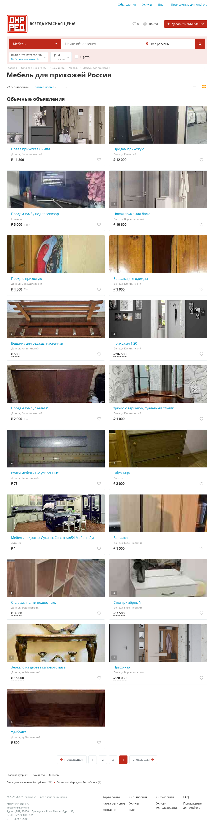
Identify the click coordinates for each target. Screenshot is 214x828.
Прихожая (121, 667)
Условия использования (167, 805)
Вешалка (120, 537)
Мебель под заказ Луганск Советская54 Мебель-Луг (53, 537)
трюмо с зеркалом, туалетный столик (143, 408)
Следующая (143, 760)
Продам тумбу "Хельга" (29, 408)
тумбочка (19, 732)
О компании (165, 797)
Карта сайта (111, 797)
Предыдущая (71, 760)
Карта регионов (113, 803)
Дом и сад (39, 775)
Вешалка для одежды (130, 278)
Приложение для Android (189, 4)
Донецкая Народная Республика (27, 782)
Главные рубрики (17, 775)
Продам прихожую (128, 149)
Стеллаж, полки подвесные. (33, 602)
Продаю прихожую (26, 278)
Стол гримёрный (127, 602)
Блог (161, 4)
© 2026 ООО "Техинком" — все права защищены (37, 797)
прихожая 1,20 (125, 343)
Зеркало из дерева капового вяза (38, 667)
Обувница (121, 473)
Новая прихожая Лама (131, 214)
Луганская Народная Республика (77, 782)
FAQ (186, 797)
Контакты (109, 810)
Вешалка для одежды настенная (37, 343)
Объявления (127, 4)
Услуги (147, 4)
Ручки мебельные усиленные (35, 473)
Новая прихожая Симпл (30, 149)
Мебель (54, 775)
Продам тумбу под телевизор (35, 214)
